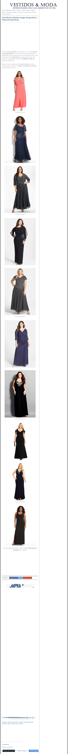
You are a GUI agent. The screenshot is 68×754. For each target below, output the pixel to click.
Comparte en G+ (27, 578)
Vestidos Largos (6, 723)
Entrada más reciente (8, 750)
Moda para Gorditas (10, 10)
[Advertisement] (20, 37)
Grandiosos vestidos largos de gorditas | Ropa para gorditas (20, 18)
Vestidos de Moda (25, 10)
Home (3, 10)
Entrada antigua (34, 750)
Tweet (20, 578)
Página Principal (21, 750)
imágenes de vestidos (28, 58)
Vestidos (18, 10)
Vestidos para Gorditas (11, 12)
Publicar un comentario (7, 747)
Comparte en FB (14, 578)
